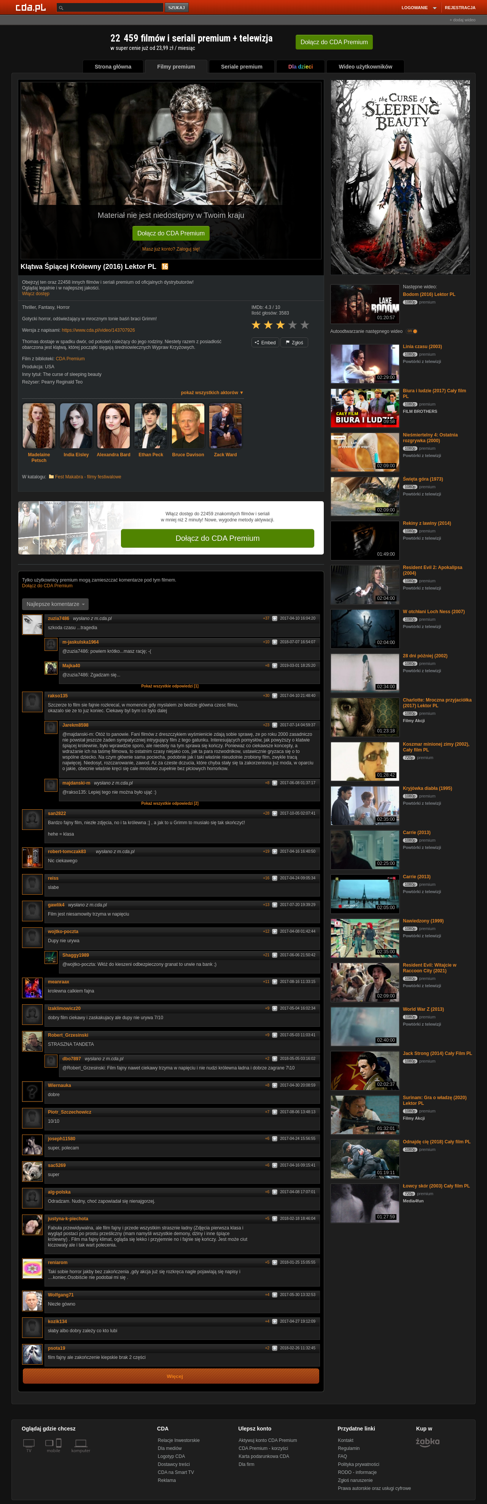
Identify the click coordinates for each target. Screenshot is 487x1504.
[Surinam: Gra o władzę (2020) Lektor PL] (364, 1114)
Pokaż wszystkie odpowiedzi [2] (170, 803)
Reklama (167, 1480)
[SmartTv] (59, 1455)
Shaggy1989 (75, 955)
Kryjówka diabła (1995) (427, 788)
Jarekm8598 (75, 725)
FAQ (342, 1456)
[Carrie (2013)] (364, 849)
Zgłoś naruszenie (355, 1480)
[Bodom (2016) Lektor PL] (364, 303)
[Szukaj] (110, 7)
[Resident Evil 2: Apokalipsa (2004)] (364, 584)
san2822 (59, 813)
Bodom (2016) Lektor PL (429, 294)
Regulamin (349, 1448)
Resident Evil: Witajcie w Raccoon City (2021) (430, 967)
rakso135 (58, 695)
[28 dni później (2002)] (364, 672)
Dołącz (334, 42)
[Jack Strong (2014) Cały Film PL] (364, 1070)
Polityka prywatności (358, 1464)
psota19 (56, 1348)
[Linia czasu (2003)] (364, 363)
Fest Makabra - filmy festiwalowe (88, 476)
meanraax (58, 982)
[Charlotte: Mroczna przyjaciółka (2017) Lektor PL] (364, 716)
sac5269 (57, 1165)
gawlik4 (56, 905)
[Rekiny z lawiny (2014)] (364, 540)
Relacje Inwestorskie (179, 1440)
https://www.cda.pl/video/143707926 (98, 330)
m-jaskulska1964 (83, 642)
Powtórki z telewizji (422, 361)
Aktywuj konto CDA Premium (268, 1440)
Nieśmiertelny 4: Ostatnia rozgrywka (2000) (430, 437)
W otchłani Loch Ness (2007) (434, 611)
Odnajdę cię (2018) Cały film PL (437, 1141)
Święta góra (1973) (423, 479)
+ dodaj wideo (463, 20)
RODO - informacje (357, 1472)
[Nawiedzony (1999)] (364, 937)
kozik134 (60, 1321)
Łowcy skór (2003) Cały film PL (436, 1186)
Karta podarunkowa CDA (264, 1456)
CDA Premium (70, 358)
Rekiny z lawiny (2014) (427, 523)
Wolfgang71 (61, 1295)
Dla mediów (170, 1448)
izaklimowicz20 (64, 1008)
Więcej (175, 1376)
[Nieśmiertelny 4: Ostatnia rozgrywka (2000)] (364, 451)
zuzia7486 (58, 618)
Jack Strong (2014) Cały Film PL (437, 1053)
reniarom (60, 1262)
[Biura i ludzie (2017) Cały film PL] (364, 407)
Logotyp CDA (171, 1456)
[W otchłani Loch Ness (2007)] (364, 628)
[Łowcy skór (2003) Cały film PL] (364, 1202)
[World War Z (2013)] (364, 1026)
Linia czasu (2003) (422, 346)
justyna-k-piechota (68, 1218)
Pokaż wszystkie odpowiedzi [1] (170, 686)
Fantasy (46, 307)
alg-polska (59, 1192)
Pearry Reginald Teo (62, 382)
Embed (265, 342)
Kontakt (345, 1440)
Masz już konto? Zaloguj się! (171, 249)
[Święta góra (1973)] (364, 495)
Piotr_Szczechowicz (69, 1112)
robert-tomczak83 (69, 851)
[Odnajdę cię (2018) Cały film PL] (364, 1158)
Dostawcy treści (174, 1464)
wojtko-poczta (63, 931)
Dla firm (246, 1464)
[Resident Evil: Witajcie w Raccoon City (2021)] (364, 981)
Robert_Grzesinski (68, 1035)
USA (49, 366)
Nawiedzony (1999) (423, 921)
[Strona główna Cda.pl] (32, 7)
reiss (56, 878)
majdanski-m (76, 783)
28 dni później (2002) (425, 655)
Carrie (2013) (417, 832)
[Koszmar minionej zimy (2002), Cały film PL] (364, 761)
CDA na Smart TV (176, 1472)
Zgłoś (294, 342)
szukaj (177, 8)
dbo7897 (71, 1058)
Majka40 (71, 665)
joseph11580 (61, 1138)
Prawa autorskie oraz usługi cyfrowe (374, 1488)
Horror (63, 307)
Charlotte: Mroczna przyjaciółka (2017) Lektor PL (437, 702)
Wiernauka (59, 1085)
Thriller (29, 307)
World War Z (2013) (423, 1009)
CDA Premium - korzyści (263, 1448)
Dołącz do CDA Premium (171, 233)
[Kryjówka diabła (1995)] (364, 805)
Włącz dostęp (35, 293)
